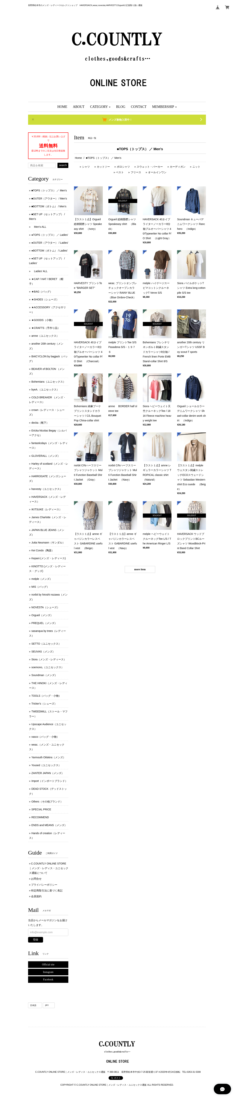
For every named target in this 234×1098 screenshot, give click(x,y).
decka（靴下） (40, 422)
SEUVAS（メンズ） (43, 651)
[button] (100, 107)
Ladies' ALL (39, 271)
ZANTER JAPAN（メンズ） (47, 773)
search (63, 165)
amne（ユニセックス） (45, 335)
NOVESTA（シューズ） (45, 607)
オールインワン (157, 172)
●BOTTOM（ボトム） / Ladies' (49, 250)
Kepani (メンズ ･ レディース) (48, 558)
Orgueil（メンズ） (42, 615)
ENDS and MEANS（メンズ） (49, 825)
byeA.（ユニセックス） (45, 389)
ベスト (120, 172)
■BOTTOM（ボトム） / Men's (48, 206)
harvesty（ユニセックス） (46, 488)
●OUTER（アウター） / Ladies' (49, 242)
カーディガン (178, 166)
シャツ (86, 166)
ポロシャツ (123, 166)
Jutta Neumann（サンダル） (48, 542)
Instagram (48, 972)
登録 (35, 939)
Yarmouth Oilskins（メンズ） (48, 757)
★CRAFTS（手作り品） (45, 327)
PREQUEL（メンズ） (44, 623)
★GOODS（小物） (42, 320)
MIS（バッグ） (40, 586)
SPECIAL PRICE (41, 809)
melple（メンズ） (41, 578)
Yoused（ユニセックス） (46, 765)
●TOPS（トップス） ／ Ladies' (49, 234)
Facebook (48, 979)
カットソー (103, 166)
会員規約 (36, 896)
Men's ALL (38, 226)
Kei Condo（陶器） (42, 550)
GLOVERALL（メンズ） (45, 455)
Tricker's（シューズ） (44, 703)
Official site (48, 964)
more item (140, 569)
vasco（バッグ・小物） (45, 736)
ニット (196, 166)
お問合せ (36, 878)
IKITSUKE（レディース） (46, 509)
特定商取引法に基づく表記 (47, 890)
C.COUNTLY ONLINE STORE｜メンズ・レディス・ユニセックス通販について (48, 868)
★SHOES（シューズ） (45, 299)
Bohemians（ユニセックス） (48, 381)
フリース (136, 172)
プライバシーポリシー (44, 884)
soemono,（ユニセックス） (47, 667)
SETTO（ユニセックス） (46, 643)
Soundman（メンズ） (44, 675)
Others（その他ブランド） (47, 801)
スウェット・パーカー (150, 166)
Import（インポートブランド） (49, 780)
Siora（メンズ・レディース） (48, 659)
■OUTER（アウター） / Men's (49, 198)
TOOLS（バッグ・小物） (46, 695)
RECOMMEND (40, 817)
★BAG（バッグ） (42, 291)
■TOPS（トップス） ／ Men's (49, 190)
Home (78, 157)
